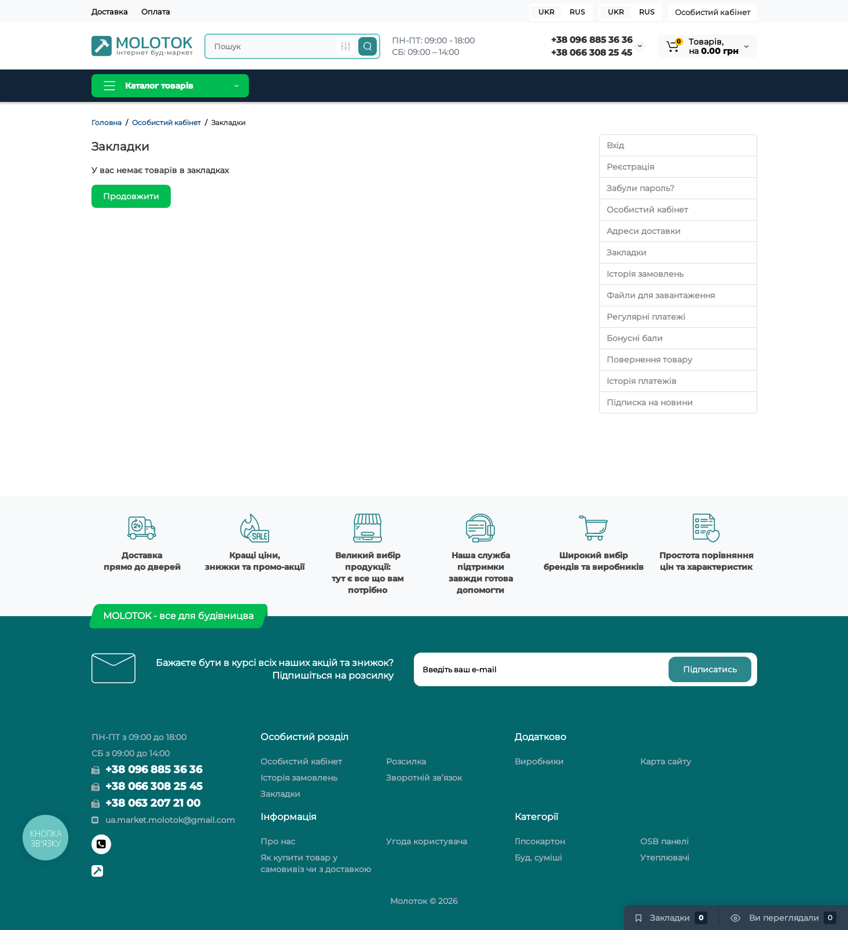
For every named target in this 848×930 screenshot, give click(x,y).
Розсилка (406, 761)
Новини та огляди (426, 85)
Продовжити (131, 196)
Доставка (109, 11)
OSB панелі (664, 841)
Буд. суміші (538, 857)
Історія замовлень (645, 274)
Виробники (345, 85)
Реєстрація (630, 167)
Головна (286, 85)
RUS (646, 12)
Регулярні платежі (646, 317)
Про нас (277, 841)
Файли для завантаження (661, 295)
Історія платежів (642, 381)
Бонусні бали (635, 338)
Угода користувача (426, 841)
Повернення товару (649, 359)
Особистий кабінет (712, 12)
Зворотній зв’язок (424, 777)
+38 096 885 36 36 (592, 39)
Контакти (502, 85)
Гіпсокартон (540, 841)
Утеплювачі (664, 857)
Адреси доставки (644, 231)
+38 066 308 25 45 (591, 52)
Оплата (155, 11)
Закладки (627, 252)
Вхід (615, 145)
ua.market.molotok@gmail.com (163, 820)
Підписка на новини (650, 402)
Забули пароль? (640, 188)
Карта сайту (665, 761)
